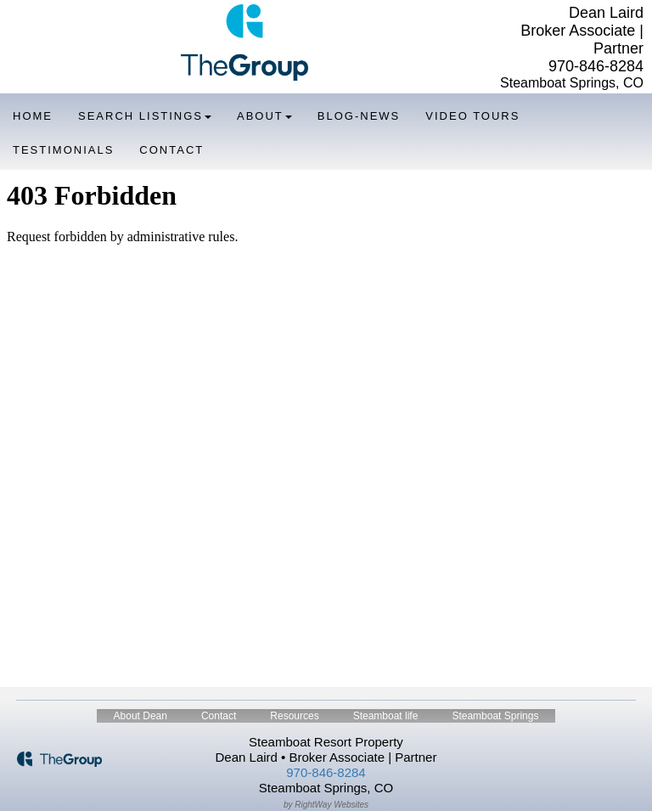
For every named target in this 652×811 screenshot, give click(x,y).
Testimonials (63, 150)
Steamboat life (386, 716)
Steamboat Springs (495, 716)
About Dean (140, 716)
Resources (294, 716)
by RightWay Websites (326, 804)
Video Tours (472, 116)
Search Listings (144, 116)
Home (33, 116)
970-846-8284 (596, 66)
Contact (171, 150)
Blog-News (359, 116)
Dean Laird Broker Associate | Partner (582, 30)
